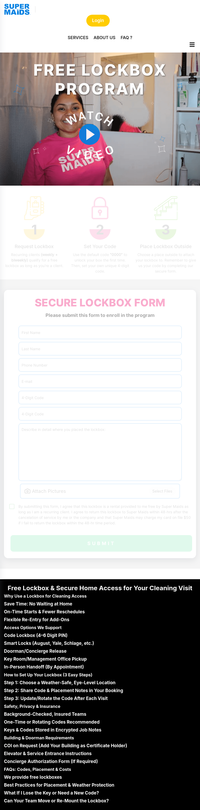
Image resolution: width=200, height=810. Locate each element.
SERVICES (78, 37)
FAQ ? (126, 37)
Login (98, 20)
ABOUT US (105, 37)
